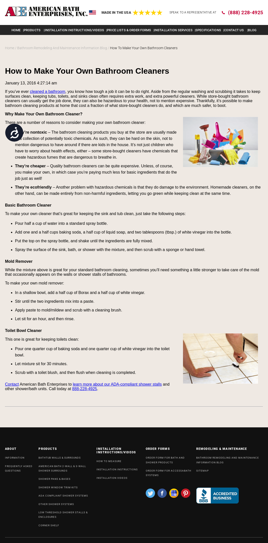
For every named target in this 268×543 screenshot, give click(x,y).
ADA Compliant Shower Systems (63, 497)
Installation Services (173, 30)
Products (32, 30)
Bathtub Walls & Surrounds (59, 459)
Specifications (208, 30)
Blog (252, 30)
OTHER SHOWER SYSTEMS (56, 506)
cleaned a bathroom (47, 91)
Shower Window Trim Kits (58, 489)
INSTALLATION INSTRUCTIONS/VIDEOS (74, 30)
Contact (12, 384)
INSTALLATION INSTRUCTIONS (117, 471)
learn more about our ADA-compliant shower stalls (117, 384)
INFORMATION (14, 459)
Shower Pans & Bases (54, 481)
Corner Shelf (48, 527)
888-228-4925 (84, 389)
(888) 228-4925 (245, 12)
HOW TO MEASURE (109, 463)
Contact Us (234, 30)
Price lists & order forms (129, 30)
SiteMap (202, 472)
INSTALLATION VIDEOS (112, 480)
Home (16, 30)
